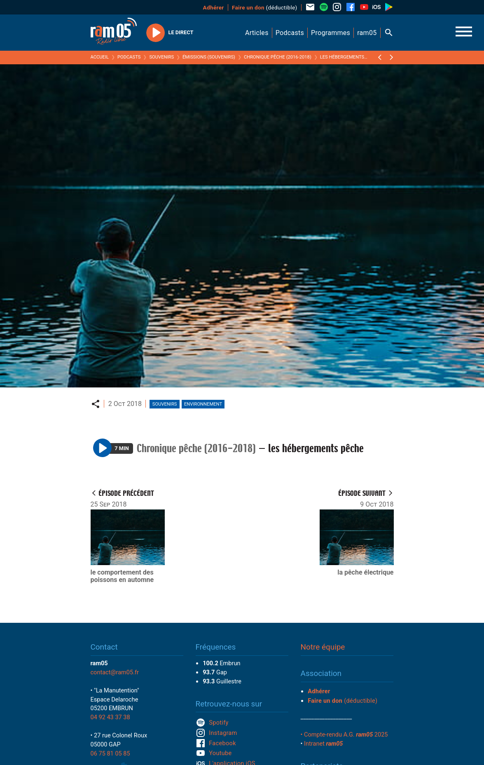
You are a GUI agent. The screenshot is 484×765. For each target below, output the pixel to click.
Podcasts (129, 57)
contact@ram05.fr (115, 672)
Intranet (323, 743)
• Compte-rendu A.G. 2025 (344, 734)
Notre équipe (323, 647)
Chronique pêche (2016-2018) (277, 57)
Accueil (100, 57)
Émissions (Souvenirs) (208, 57)
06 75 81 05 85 (110, 753)
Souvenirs (161, 57)
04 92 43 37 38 (110, 717)
